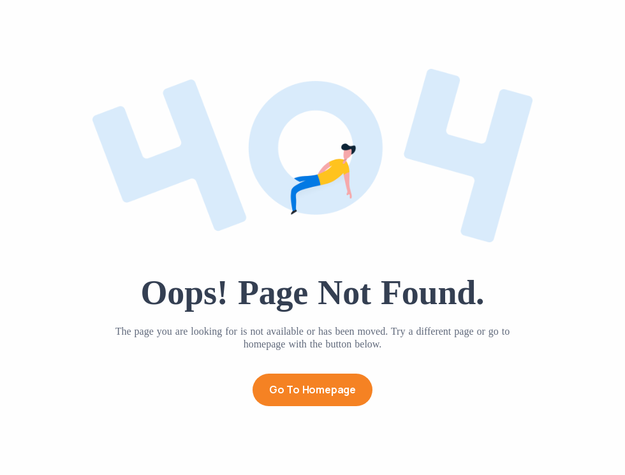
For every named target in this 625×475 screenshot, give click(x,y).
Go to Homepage (312, 390)
